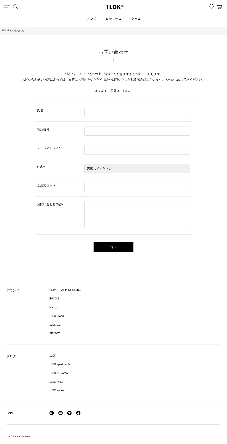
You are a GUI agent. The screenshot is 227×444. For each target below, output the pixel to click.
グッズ (135, 19)
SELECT (54, 333)
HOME (5, 30)
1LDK (114, 7)
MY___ (53, 307)
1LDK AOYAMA (58, 373)
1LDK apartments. (60, 364)
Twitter (69, 413)
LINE (60, 413)
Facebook (78, 413)
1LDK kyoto (56, 381)
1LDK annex (56, 390)
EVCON (54, 298)
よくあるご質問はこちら (112, 91)
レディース (113, 19)
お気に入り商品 (211, 6)
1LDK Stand (56, 316)
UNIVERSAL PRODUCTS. (65, 289)
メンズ (91, 19)
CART (220, 6)
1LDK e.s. (55, 324)
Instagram (51, 413)
